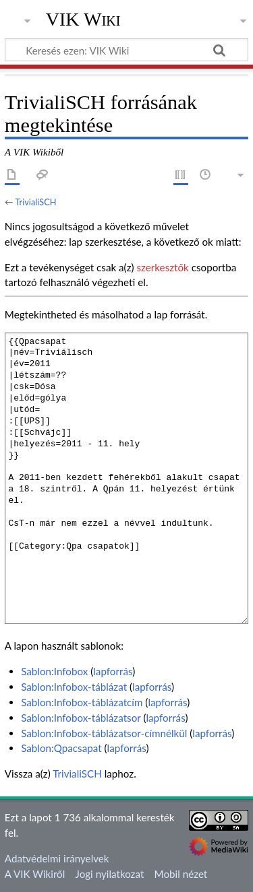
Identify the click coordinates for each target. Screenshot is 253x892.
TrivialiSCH (35, 202)
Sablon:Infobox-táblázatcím (81, 702)
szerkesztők (162, 267)
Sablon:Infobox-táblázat (74, 687)
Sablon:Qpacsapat (61, 748)
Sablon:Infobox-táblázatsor (80, 718)
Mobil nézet (181, 874)
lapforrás (112, 671)
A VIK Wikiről (35, 874)
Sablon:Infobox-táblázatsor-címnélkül (104, 733)
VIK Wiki (83, 19)
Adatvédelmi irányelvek (57, 858)
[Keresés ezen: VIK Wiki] (126, 50)
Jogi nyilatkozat (110, 874)
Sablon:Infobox (54, 671)
